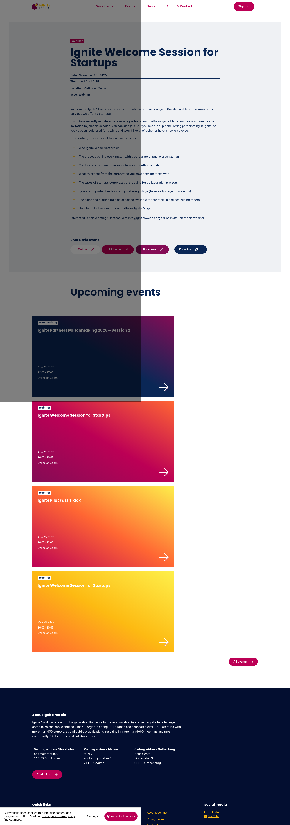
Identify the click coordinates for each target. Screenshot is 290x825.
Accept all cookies (250, 816)
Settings (220, 816)
